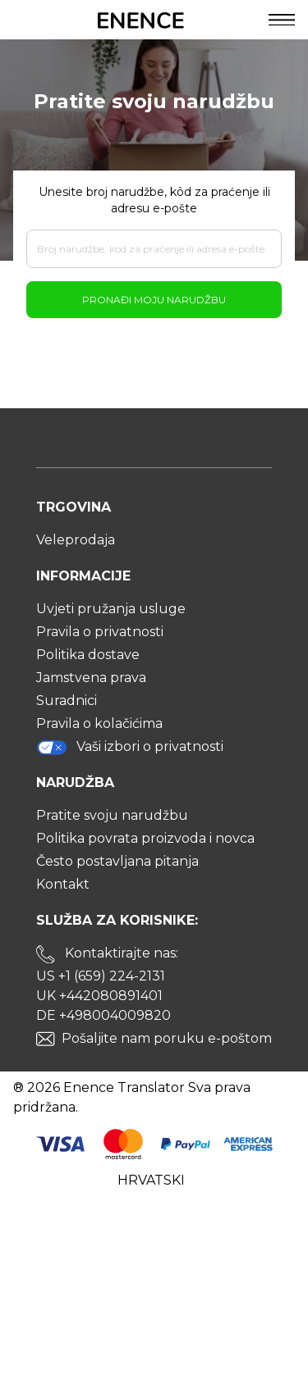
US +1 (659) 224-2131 (100, 976)
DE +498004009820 (103, 1015)
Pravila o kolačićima (99, 723)
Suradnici (66, 700)
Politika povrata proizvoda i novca (145, 838)
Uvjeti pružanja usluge (111, 608)
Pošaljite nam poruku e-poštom (167, 1038)
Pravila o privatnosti (99, 631)
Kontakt (63, 884)
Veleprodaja (75, 540)
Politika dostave (88, 654)
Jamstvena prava (91, 677)
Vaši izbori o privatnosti (129, 747)
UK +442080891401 (99, 995)
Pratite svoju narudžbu (112, 815)
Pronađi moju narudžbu (154, 299)
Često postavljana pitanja (117, 861)
